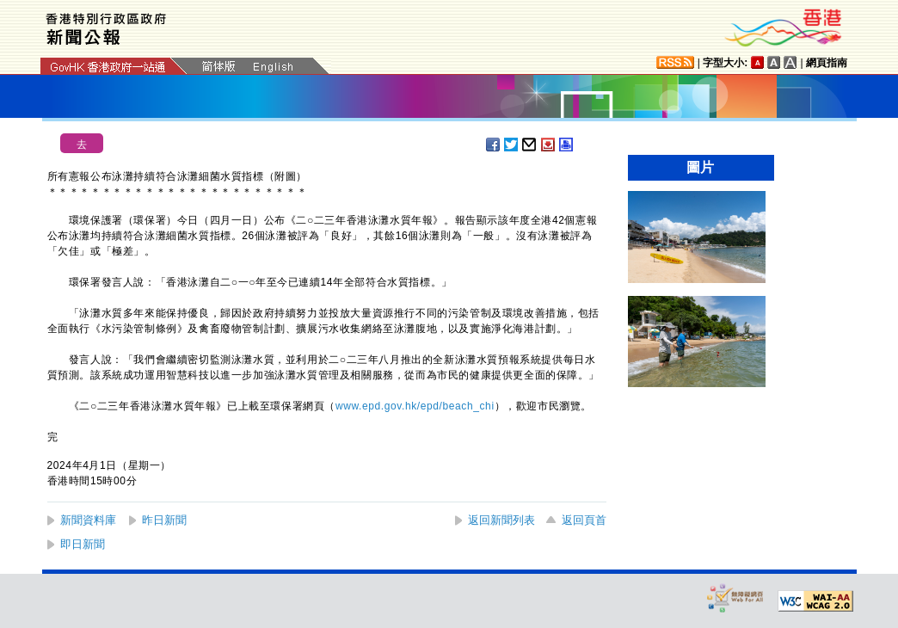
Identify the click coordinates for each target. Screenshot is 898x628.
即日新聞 (82, 544)
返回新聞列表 (501, 520)
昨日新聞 (164, 520)
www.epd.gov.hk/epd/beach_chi (415, 406)
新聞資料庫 (88, 520)
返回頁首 (584, 520)
